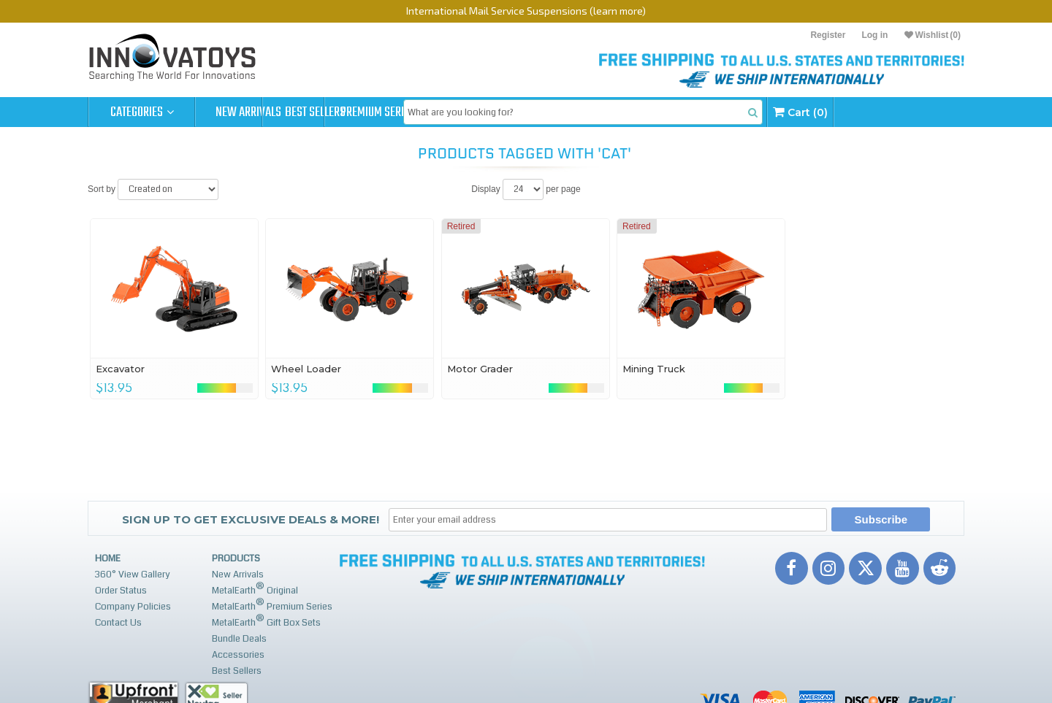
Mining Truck (653, 368)
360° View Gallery (132, 574)
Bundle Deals (239, 638)
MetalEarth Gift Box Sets (266, 621)
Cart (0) (915, 112)
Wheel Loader (306, 368)
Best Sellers (355, 112)
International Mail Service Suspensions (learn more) (526, 10)
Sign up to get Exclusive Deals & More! (250, 519)
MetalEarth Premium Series (272, 605)
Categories (142, 112)
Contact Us (118, 622)
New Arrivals (248, 112)
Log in (874, 35)
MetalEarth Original (255, 589)
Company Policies (133, 606)
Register (827, 35)
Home (108, 558)
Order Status (121, 590)
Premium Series (461, 112)
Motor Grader (480, 368)
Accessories (238, 654)
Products (236, 558)
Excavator (120, 368)
